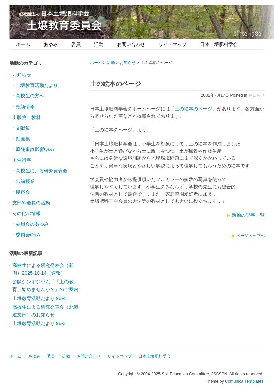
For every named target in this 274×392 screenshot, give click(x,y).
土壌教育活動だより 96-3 (39, 323)
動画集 (23, 138)
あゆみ (51, 44)
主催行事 (21, 160)
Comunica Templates (244, 381)
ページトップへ (250, 235)
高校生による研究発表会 (41, 170)
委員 (76, 44)
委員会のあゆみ (32, 224)
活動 (98, 44)
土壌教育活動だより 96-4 (39, 298)
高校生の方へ (30, 96)
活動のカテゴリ (25, 63)
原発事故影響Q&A (35, 149)
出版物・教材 (26, 117)
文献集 (23, 128)
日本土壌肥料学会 (219, 44)
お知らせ (256, 95)
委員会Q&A (28, 234)
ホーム (23, 44)
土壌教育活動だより (37, 85)
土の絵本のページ (193, 108)
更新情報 (25, 106)
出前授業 (25, 181)
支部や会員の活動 (31, 202)
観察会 (23, 192)
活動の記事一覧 (248, 215)
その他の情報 (26, 213)
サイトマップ (172, 44)
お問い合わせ (131, 44)
